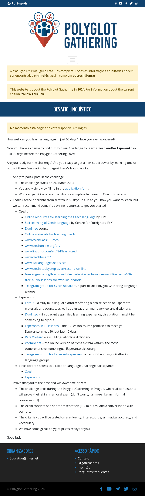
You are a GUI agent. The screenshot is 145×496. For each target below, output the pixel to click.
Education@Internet (24, 458)
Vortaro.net (33, 343)
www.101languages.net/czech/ (46, 263)
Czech (29, 372)
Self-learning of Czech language (47, 223)
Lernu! (29, 303)
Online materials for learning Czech (50, 234)
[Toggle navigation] (72, 60)
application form (76, 188)
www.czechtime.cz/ (38, 257)
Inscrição (84, 467)
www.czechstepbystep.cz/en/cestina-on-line (55, 269)
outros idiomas (84, 75)
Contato (83, 458)
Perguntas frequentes (93, 472)
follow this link (32, 94)
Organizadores (88, 463)
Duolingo (31, 228)
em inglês (41, 75)
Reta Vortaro (34, 337)
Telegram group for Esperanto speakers (54, 354)
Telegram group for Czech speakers (50, 286)
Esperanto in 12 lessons (42, 326)
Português (18, 3)
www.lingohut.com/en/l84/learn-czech (51, 251)
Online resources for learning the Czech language (60, 217)
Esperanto (32, 377)
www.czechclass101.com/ (42, 240)
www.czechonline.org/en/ (42, 246)
